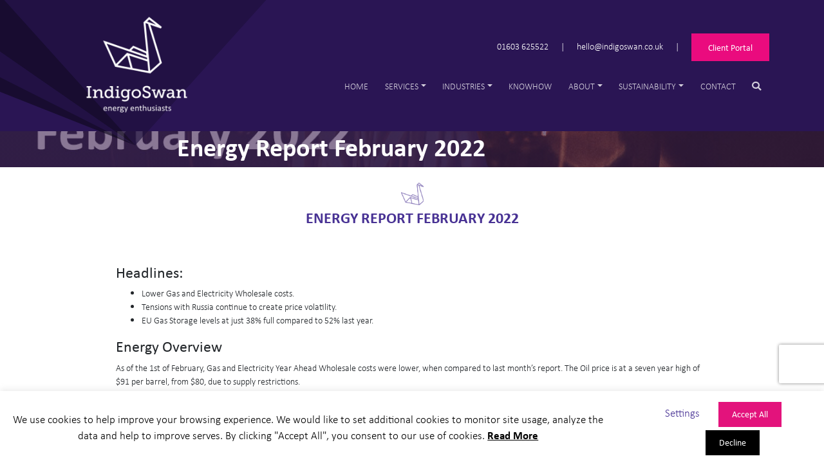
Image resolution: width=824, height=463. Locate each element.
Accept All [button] (750, 414)
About (581, 86)
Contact (718, 86)
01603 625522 (522, 46)
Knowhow (530, 86)
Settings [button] (682, 412)
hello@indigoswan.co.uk (620, 46)
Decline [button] (732, 442)
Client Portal (730, 47)
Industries (463, 86)
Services (401, 86)
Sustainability (647, 86)
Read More (512, 435)
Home (356, 86)
